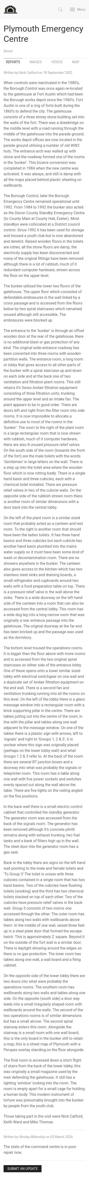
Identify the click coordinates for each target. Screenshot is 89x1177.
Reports (13, 62)
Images (36, 62)
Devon (8, 51)
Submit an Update (22, 1169)
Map (75, 62)
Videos (57, 62)
